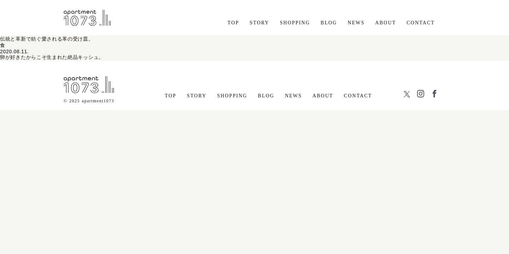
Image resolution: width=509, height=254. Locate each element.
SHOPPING (295, 22)
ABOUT (385, 22)
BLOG (329, 22)
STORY (259, 22)
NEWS (356, 22)
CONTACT (420, 22)
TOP (233, 22)
